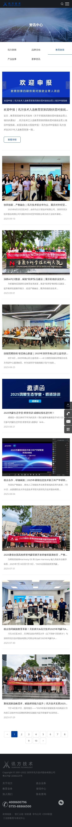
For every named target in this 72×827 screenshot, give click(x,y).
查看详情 (12, 139)
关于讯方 (7, 783)
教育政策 (60, 51)
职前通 (28, 814)
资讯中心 (41, 788)
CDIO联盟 (47, 814)
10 (36, 740)
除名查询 (41, 794)
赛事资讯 (36, 61)
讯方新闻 (12, 51)
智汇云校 (19, 814)
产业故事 (12, 61)
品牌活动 (36, 51)
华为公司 (36, 814)
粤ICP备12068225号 (12, 775)
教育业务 (7, 788)
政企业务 (41, 783)
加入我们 (7, 794)
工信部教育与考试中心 (14, 818)
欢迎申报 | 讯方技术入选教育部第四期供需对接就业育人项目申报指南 (35, 100)
